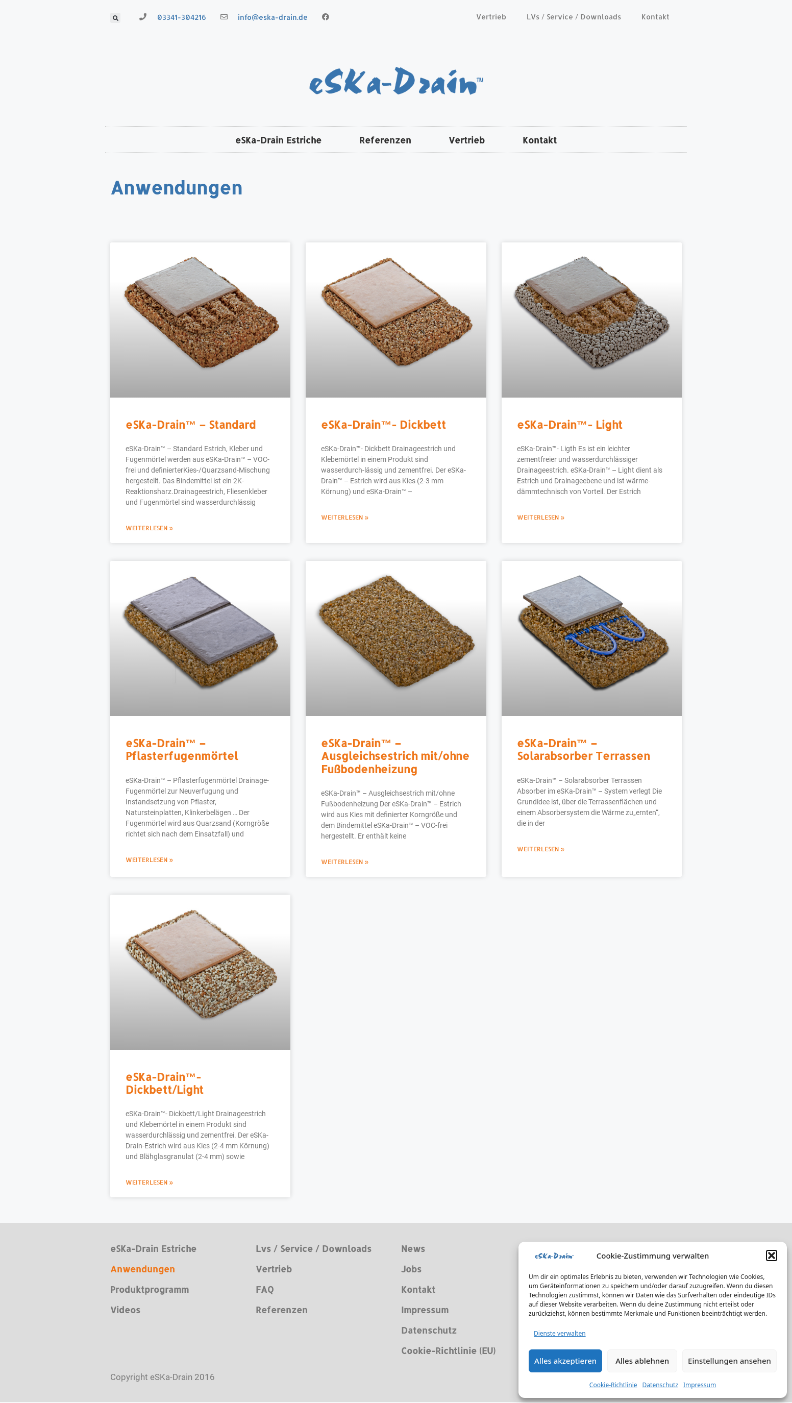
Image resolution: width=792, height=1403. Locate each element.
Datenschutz (660, 1385)
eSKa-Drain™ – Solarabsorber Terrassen (583, 750)
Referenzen (383, 140)
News (413, 1249)
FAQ (265, 1290)
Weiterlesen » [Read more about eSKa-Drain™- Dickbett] (345, 518)
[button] (771, 1255)
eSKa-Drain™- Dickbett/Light (165, 1083)
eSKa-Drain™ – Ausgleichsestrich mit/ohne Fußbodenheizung (395, 756)
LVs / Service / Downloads (574, 16)
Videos (125, 1310)
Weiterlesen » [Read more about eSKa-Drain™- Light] (541, 518)
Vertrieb (491, 16)
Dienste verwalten (560, 1333)
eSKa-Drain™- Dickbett (383, 425)
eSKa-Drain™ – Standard (191, 425)
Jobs (411, 1269)
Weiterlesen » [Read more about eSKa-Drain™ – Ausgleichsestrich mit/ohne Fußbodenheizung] (345, 862)
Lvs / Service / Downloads (314, 1249)
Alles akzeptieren (565, 1361)
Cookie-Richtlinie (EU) (448, 1351)
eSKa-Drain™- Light (570, 425)
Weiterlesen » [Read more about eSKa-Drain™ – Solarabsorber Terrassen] (541, 849)
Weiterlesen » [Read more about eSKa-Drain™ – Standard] (150, 529)
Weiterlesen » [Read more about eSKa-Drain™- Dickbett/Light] (150, 1183)
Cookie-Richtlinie (613, 1385)
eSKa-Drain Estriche (272, 140)
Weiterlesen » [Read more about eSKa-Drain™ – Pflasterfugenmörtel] (150, 860)
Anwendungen (142, 1269)
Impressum (699, 1385)
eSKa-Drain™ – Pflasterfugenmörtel (182, 750)
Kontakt (655, 16)
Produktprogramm (149, 1290)
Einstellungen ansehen (729, 1361)
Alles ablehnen (642, 1361)
